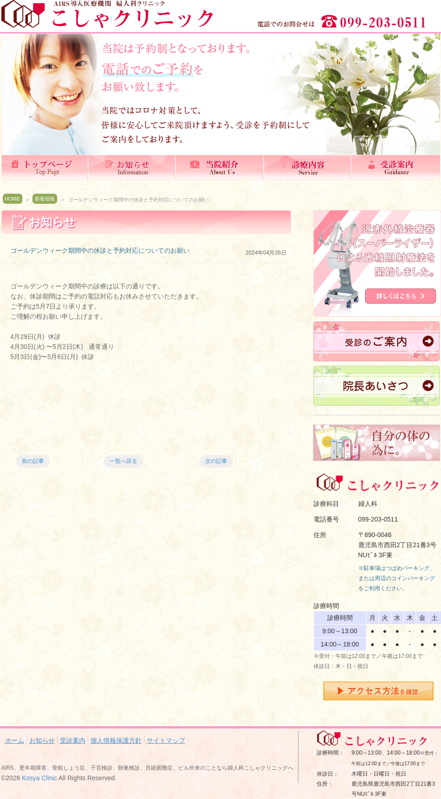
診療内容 (308, 167)
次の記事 (216, 461)
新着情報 (45, 198)
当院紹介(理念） (221, 167)
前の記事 (33, 461)
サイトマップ (166, 740)
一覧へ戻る (123, 461)
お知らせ (133, 167)
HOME (12, 198)
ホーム (45, 167)
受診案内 (396, 167)
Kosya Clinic (39, 778)
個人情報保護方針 (116, 740)
